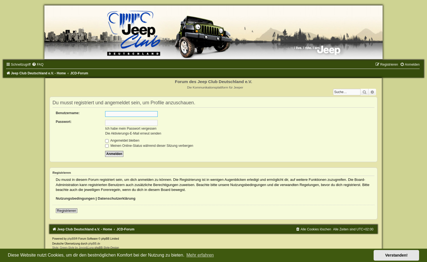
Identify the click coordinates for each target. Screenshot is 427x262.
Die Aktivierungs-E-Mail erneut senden (133, 133)
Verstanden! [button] (396, 255)
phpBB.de (94, 243)
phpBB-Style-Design (106, 247)
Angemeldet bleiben (122, 140)
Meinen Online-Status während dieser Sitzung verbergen (149, 146)
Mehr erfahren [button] (200, 255)
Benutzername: (68, 113)
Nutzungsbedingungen (75, 198)
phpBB (71, 238)
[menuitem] (37, 64)
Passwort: (64, 122)
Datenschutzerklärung (117, 198)
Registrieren (66, 211)
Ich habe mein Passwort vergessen (130, 128)
